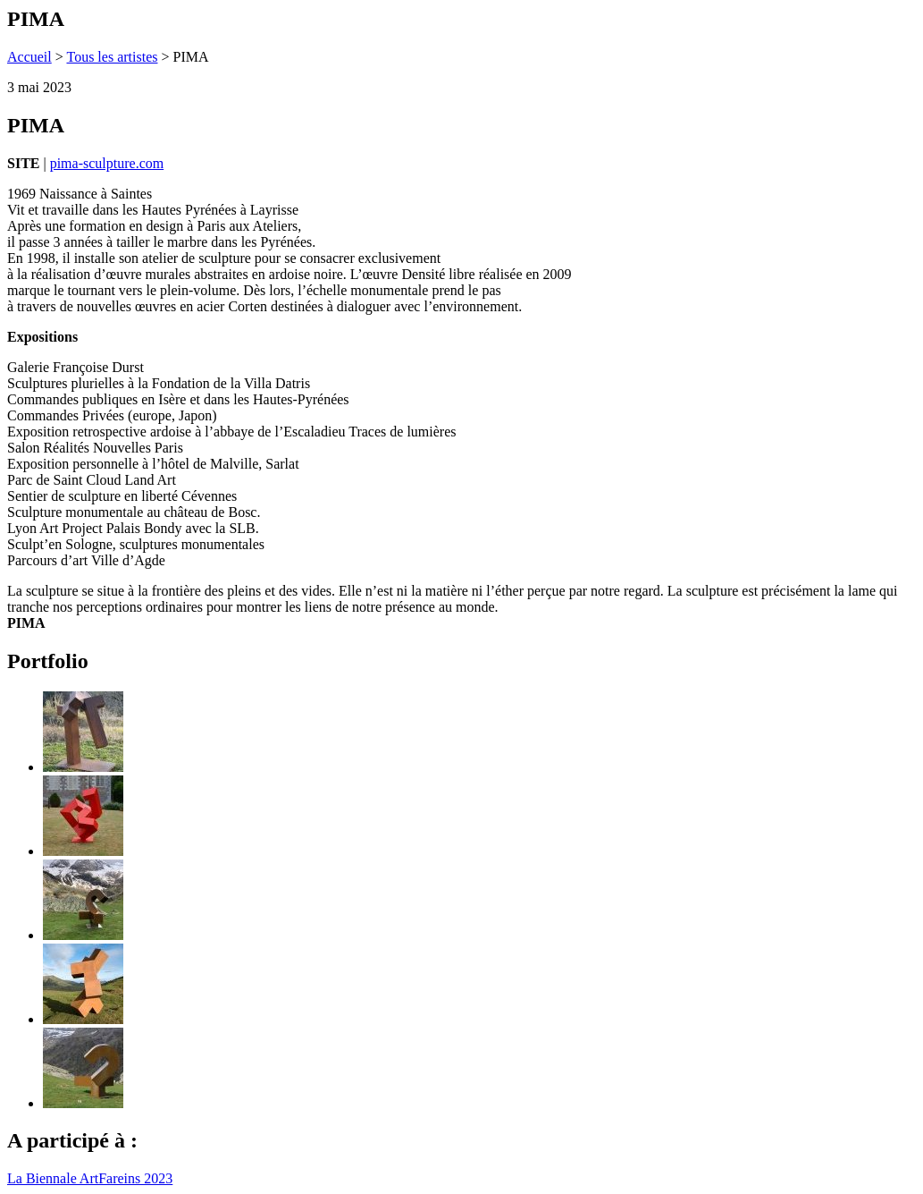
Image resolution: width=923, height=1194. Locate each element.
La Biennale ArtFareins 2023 (89, 1178)
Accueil (29, 56)
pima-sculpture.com (107, 163)
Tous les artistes (111, 56)
